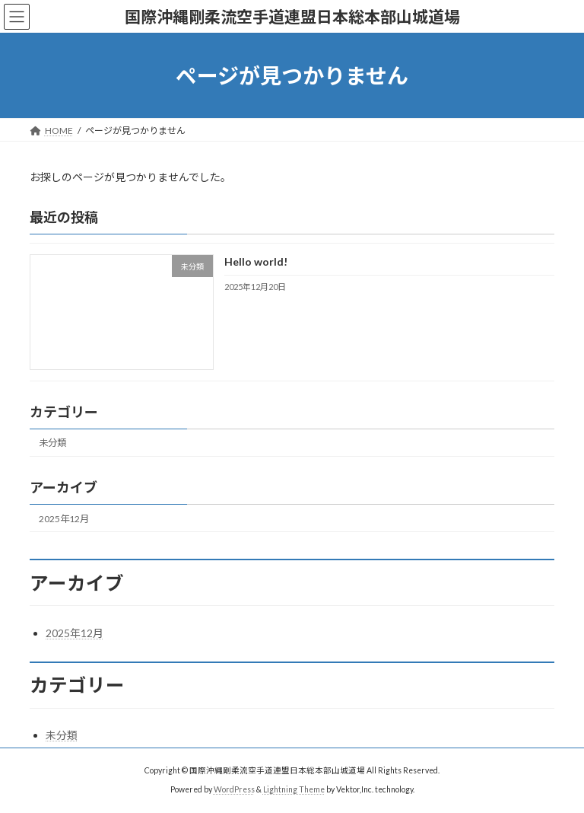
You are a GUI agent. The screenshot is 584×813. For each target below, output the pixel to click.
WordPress (234, 789)
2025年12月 (64, 518)
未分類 (52, 443)
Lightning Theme (294, 789)
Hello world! (255, 262)
